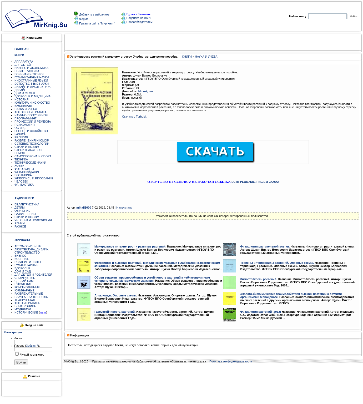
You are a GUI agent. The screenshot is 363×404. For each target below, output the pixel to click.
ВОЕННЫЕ (21, 258)
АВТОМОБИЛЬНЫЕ (27, 246)
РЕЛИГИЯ (21, 137)
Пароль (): (27, 345)
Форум (83, 19)
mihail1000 (83, 207)
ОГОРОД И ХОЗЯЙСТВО (31, 131)
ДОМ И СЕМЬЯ (24, 93)
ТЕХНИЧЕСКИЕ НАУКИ (30, 162)
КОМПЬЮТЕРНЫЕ (27, 287)
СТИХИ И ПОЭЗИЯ (27, 146)
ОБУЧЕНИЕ (22, 210)
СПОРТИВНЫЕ (24, 277)
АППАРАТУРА (23, 61)
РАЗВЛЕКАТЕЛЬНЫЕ (28, 293)
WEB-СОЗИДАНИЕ (27, 172)
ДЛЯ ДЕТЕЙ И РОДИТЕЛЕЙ (33, 274)
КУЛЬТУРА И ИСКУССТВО (32, 102)
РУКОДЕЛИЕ (23, 284)
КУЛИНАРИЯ (23, 105)
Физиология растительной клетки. (265, 246)
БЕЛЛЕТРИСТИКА (26, 71)
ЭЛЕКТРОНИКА (25, 306)
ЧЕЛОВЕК (21, 181)
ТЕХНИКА (21, 159)
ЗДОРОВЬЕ (22, 268)
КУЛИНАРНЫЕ (24, 290)
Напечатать (124, 207)
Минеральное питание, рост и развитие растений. (130, 246)
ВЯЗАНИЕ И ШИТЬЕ (28, 262)
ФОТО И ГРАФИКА (26, 303)
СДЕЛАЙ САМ (23, 280)
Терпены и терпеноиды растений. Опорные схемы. (277, 262)
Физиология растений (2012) (260, 311)
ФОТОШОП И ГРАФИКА (30, 112)
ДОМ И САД (22, 271)
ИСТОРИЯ (21, 99)
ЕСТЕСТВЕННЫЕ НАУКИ (31, 83)
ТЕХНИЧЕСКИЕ (25, 299)
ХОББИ (19, 165)
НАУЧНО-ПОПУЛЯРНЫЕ (31, 296)
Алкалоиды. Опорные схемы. (115, 295)
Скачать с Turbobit (134, 116)
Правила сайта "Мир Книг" (96, 23)
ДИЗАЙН (20, 90)
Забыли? (32, 345)
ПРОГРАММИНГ (25, 118)
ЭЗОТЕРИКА (23, 175)
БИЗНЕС (20, 255)
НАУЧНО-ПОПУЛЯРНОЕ (31, 115)
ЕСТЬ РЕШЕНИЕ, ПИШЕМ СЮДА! (255, 181)
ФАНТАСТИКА (24, 184)
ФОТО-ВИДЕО (24, 168)
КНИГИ (187, 56)
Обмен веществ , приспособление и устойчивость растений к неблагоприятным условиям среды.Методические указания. (152, 279)
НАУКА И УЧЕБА (25, 108)
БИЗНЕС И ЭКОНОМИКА (31, 67)
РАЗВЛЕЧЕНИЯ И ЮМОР (31, 140)
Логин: (18, 338)
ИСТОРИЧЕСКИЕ (26, 312)
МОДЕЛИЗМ (22, 309)
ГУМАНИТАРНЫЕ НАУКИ (31, 77)
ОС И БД (20, 127)
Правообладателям (136, 21)
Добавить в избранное (93, 14)
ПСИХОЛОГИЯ (24, 124)
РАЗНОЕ (20, 134)
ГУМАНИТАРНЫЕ (26, 265)
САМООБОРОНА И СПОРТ (32, 156)
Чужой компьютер (31, 354)
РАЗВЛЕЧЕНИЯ (25, 213)
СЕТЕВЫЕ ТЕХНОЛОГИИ (31, 143)
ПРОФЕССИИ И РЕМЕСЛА (32, 121)
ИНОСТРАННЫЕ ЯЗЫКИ (31, 80)
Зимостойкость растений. (258, 279)
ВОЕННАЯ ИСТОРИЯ (29, 74)
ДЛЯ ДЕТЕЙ (22, 64)
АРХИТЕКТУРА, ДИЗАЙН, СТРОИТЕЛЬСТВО (31, 251)
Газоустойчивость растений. (114, 311)
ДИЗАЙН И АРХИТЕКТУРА (32, 86)
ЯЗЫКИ (19, 223)
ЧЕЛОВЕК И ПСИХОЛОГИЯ (33, 220)
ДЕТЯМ (19, 207)
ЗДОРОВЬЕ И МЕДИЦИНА (32, 96)
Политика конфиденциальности (230, 361)
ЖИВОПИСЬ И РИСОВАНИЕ (33, 178)
